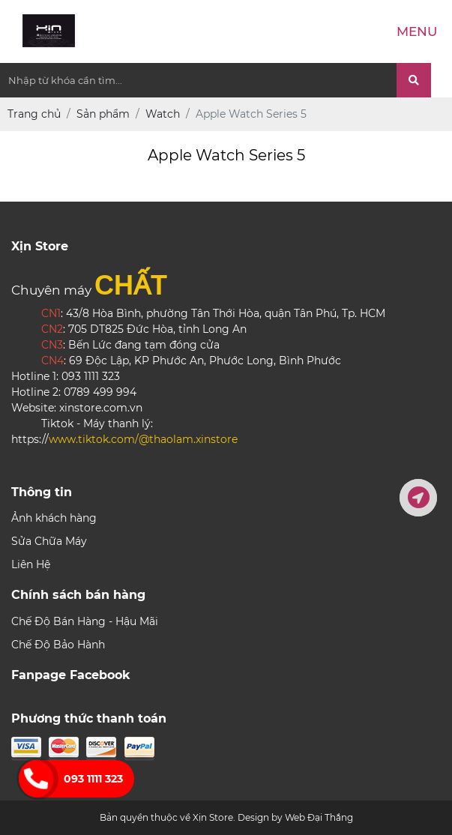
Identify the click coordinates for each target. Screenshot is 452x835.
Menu (417, 31)
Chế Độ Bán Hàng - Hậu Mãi (84, 621)
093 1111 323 (93, 779)
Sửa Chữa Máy (49, 541)
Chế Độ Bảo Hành (58, 644)
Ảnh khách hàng (54, 518)
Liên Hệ (30, 564)
